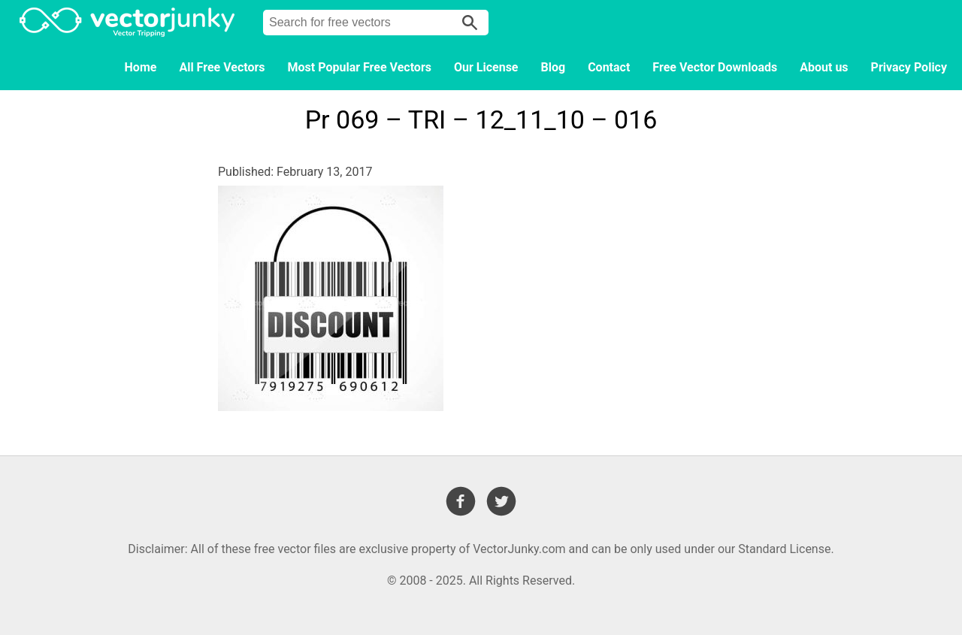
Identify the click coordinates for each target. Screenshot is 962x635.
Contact (609, 67)
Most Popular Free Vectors (359, 67)
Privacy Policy (909, 67)
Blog (553, 67)
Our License (486, 67)
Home (141, 67)
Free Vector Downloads (714, 67)
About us (824, 67)
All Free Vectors (222, 67)
